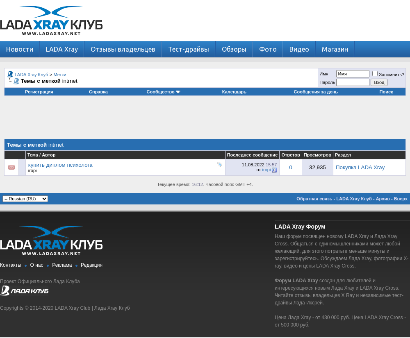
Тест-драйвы (188, 49)
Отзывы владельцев (123, 49)
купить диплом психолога (60, 165)
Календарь (234, 91)
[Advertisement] (205, 120)
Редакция (91, 265)
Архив (383, 198)
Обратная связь (314, 198)
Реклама (62, 265)
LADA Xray (62, 49)
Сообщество (163, 91)
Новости (19, 49)
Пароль (327, 82)
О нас (36, 265)
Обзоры (234, 49)
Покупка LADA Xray (360, 167)
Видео (299, 49)
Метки (60, 74)
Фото (268, 49)
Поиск (386, 91)
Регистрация (39, 91)
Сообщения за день (316, 91)
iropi (32, 170)
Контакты (10, 265)
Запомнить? (388, 74)
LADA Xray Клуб (31, 74)
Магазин (335, 49)
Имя (323, 73)
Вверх (401, 198)
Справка (98, 91)
